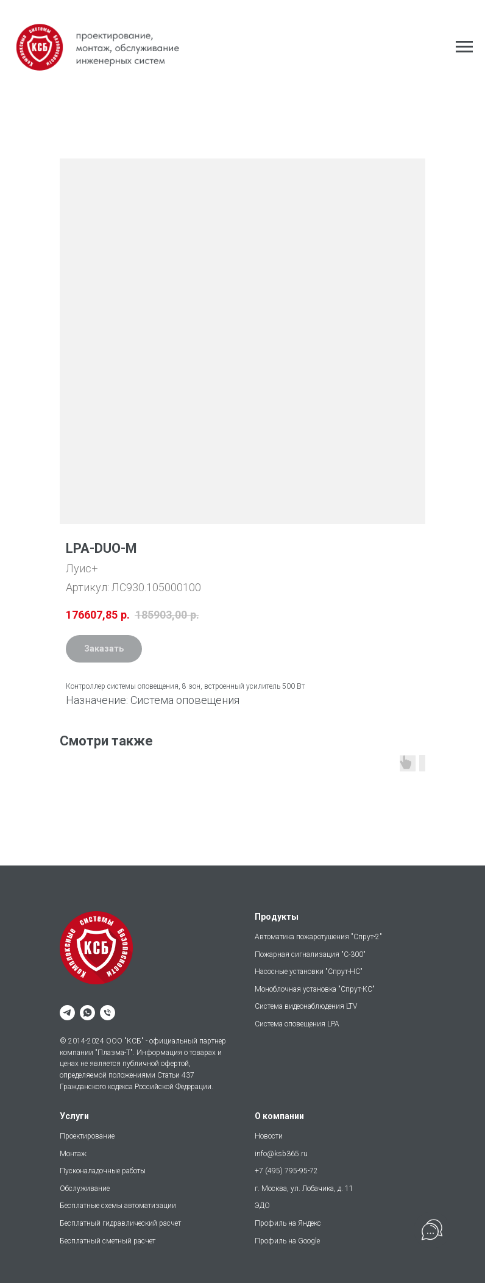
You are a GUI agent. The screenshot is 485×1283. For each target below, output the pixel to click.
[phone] (107, 1012)
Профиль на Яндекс (288, 1223)
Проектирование (87, 1136)
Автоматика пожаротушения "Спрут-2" (318, 937)
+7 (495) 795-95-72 (286, 1171)
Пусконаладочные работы (103, 1171)
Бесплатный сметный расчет (107, 1241)
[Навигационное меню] (464, 47)
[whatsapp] (87, 1012)
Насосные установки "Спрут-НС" (309, 971)
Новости (269, 1136)
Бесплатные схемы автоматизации (118, 1205)
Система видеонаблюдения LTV (306, 1006)
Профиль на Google (287, 1241)
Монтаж (73, 1154)
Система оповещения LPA (297, 1024)
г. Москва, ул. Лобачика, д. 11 (304, 1188)
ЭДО (262, 1205)
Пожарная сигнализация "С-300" (310, 954)
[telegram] (67, 1012)
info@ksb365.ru (281, 1154)
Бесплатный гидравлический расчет (120, 1223)
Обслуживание (85, 1188)
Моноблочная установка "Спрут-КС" (315, 989)
